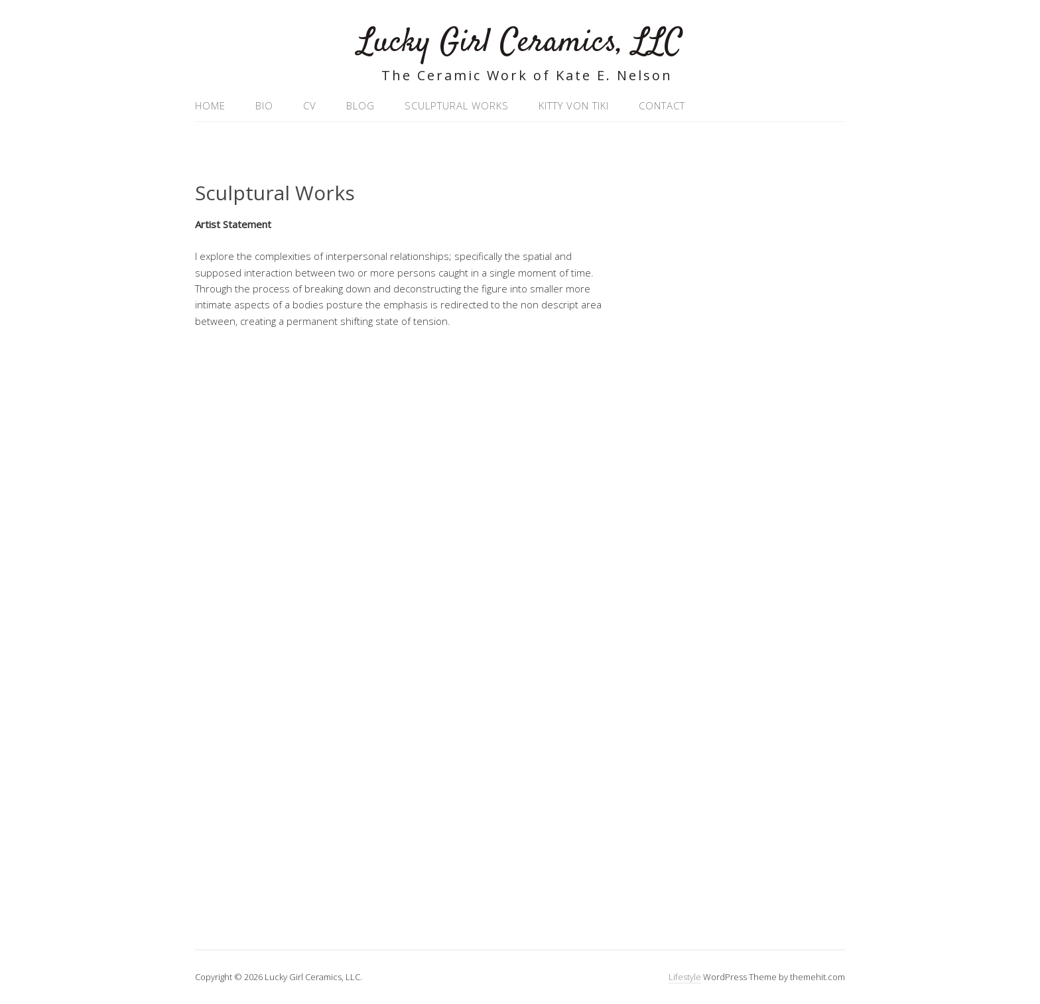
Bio (264, 105)
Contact (662, 105)
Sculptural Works (457, 105)
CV (309, 105)
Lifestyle (685, 977)
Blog (360, 105)
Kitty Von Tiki (574, 105)
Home (210, 105)
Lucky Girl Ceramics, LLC (520, 42)
